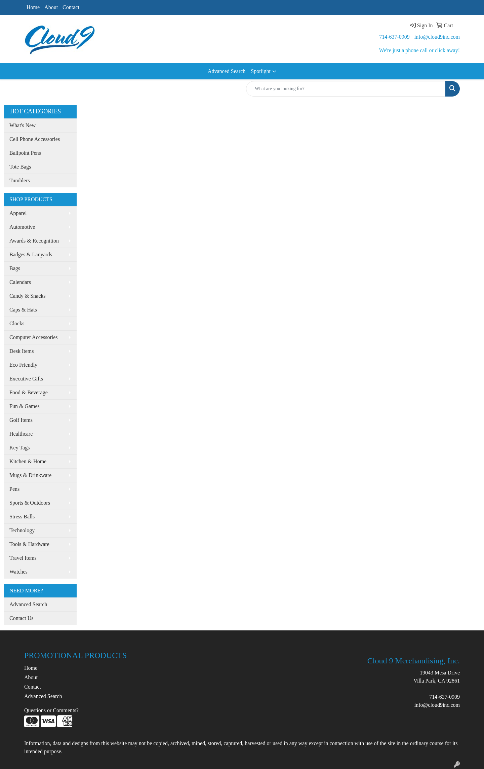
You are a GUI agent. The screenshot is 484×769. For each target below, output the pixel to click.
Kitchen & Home (27, 461)
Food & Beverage (28, 392)
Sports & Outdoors (29, 503)
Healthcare (21, 434)
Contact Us (21, 618)
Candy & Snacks (27, 296)
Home (33, 7)
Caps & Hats (23, 310)
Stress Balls (22, 516)
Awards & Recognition (34, 241)
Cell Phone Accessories (34, 139)
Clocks (16, 323)
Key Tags (19, 447)
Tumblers (19, 180)
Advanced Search (226, 71)
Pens (14, 489)
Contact (71, 7)
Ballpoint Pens (25, 153)
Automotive (22, 227)
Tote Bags (20, 167)
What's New (22, 125)
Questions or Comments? (51, 710)
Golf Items (21, 420)
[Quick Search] (346, 89)
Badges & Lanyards (30, 254)
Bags (14, 268)
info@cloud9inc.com (437, 37)
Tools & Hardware (29, 544)
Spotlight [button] (261, 71)
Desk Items (21, 351)
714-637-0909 (394, 37)
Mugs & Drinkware (30, 475)
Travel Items (23, 558)
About (51, 7)
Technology (22, 530)
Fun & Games (24, 406)
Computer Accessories (33, 337)
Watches (18, 572)
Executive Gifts (26, 378)
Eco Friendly (23, 365)
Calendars (20, 282)
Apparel (18, 213)
